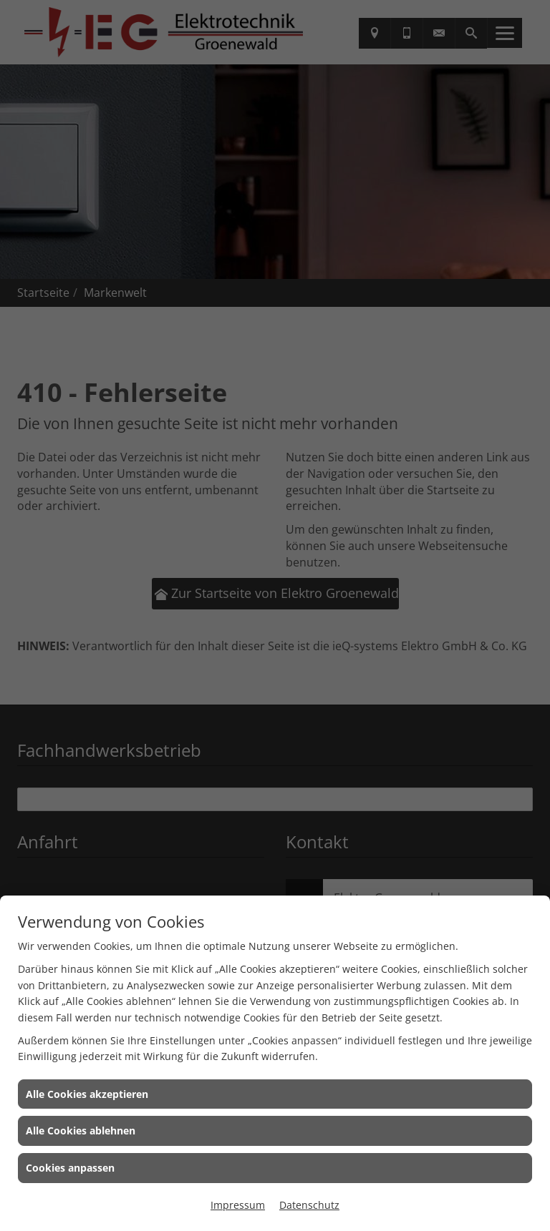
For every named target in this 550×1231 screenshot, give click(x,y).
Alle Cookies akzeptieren (87, 1094)
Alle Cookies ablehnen (80, 1130)
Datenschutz (309, 1205)
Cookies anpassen (70, 1167)
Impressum (238, 1205)
